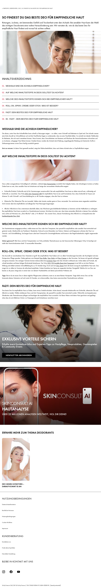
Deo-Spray (60, 266)
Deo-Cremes (62, 258)
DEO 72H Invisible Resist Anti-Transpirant (60, 263)
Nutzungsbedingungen (9, 516)
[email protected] (56, 585)
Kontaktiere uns (6, 542)
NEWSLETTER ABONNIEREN (19, 355)
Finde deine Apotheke (8, 548)
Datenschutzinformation (9, 504)
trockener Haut (51, 261)
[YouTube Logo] (18, 571)
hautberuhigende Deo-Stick (11, 216)
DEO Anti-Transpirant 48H (33, 194)
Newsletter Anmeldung (8, 554)
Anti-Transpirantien (50, 184)
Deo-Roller (43, 258)
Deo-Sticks (51, 258)
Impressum (5, 528)
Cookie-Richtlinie (7, 522)
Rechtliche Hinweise (8, 510)
